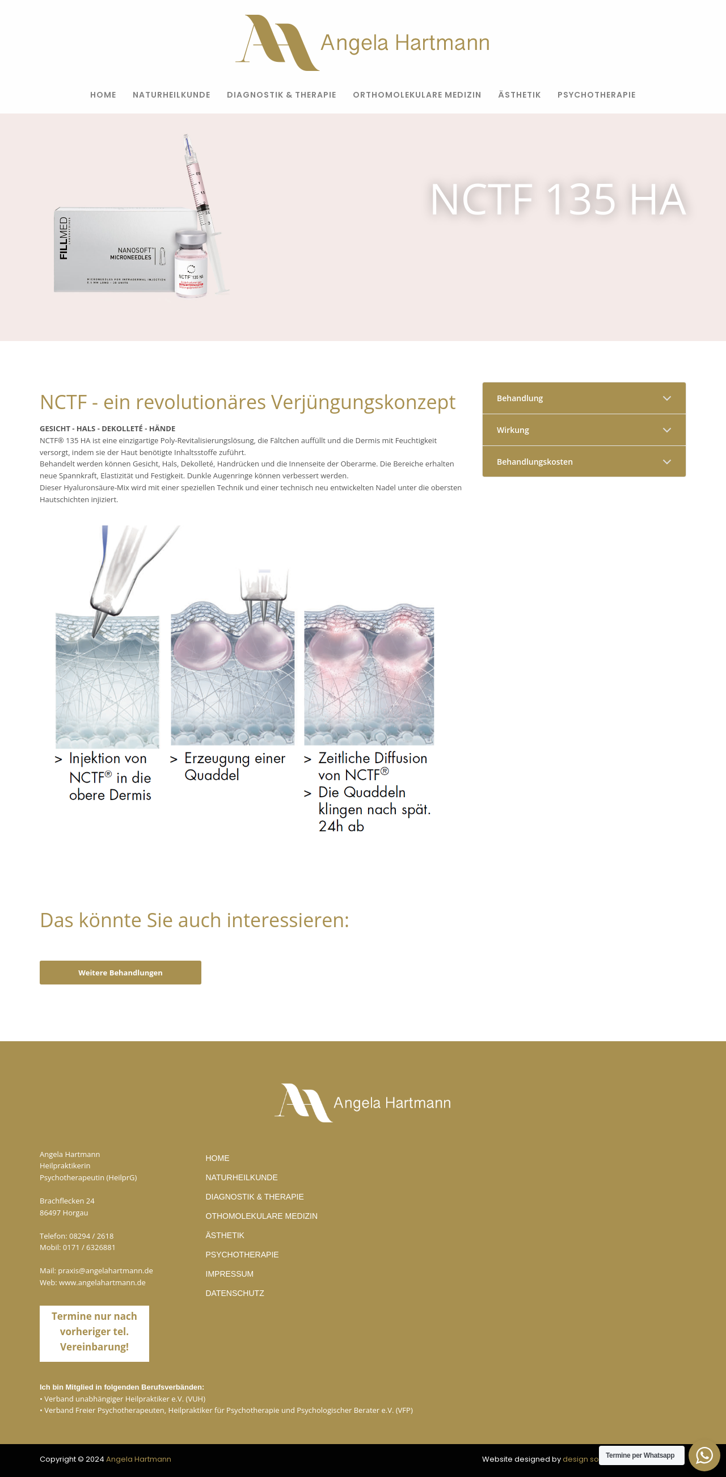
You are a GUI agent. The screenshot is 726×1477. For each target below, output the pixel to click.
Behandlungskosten (535, 461)
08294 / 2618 (91, 1236)
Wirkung (513, 429)
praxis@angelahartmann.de (105, 1270)
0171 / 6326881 (89, 1247)
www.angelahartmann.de (102, 1282)
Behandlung (520, 398)
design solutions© (596, 1459)
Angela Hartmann (138, 1459)
